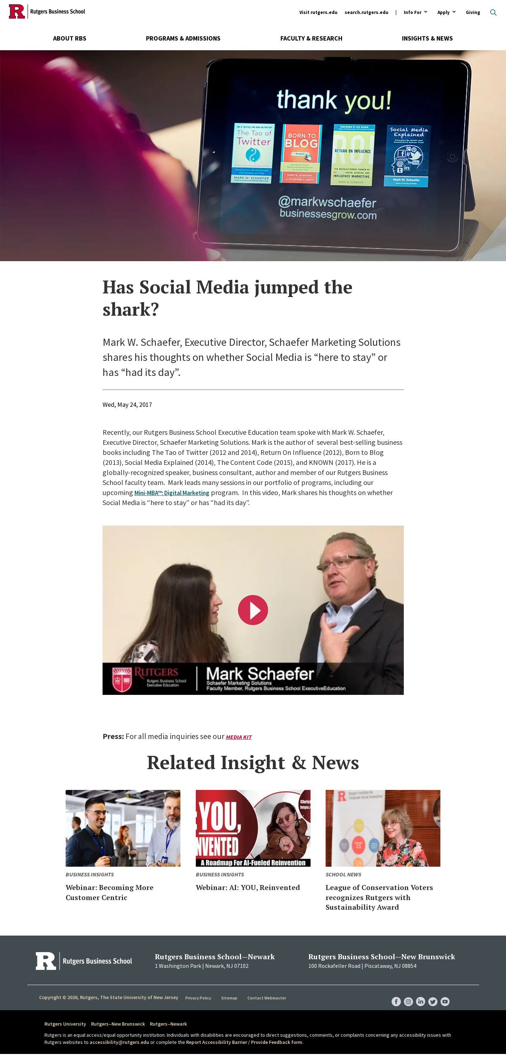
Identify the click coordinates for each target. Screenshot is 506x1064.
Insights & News (427, 38)
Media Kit (240, 737)
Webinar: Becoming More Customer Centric (122, 892)
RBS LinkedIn (417, 1004)
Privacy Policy (198, 1007)
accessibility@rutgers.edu (119, 1052)
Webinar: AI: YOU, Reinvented (235, 892)
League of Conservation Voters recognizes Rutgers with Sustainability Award (378, 901)
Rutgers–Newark (168, 1034)
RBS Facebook (390, 1004)
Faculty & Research (311, 38)
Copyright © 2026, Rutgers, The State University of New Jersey (108, 1007)
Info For (412, 13)
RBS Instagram (403, 1004)
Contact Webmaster (267, 1007)
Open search (493, 12)
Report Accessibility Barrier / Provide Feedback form (244, 1052)
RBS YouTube (444, 1004)
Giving (473, 12)
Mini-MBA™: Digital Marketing (179, 492)
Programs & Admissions (183, 38)
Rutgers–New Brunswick (118, 1034)
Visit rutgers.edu (318, 12)
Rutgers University (65, 1034)
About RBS (69, 38)
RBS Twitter (431, 1004)
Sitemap (229, 1007)
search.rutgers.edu (366, 12)
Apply (444, 13)
